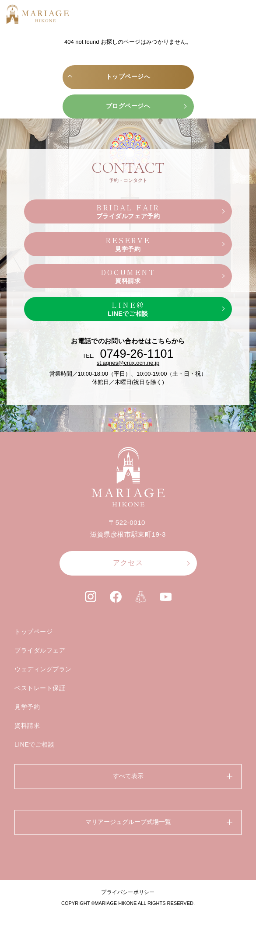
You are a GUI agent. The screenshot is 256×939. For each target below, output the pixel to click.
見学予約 (27, 706)
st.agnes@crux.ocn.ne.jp (128, 363)
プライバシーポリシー (127, 892)
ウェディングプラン (43, 669)
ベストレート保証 (39, 687)
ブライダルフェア (39, 650)
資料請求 (27, 725)
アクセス (128, 562)
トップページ (33, 631)
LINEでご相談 (34, 744)
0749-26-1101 (136, 353)
